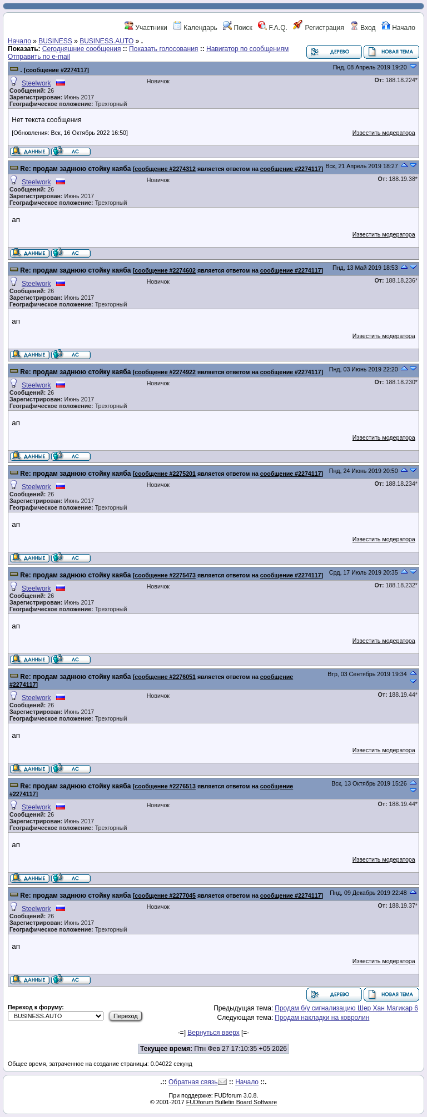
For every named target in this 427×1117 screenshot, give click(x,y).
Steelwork (36, 83)
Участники (146, 28)
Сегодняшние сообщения (81, 49)
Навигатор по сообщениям (247, 49)
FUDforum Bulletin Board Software (231, 1102)
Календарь (195, 28)
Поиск (237, 28)
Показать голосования (163, 49)
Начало (398, 28)
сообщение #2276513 (165, 786)
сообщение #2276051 (165, 676)
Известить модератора (383, 132)
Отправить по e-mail (39, 57)
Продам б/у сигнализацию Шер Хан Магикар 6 (346, 1008)
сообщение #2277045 (165, 895)
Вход (362, 28)
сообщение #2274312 (165, 168)
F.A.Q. (272, 28)
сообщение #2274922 (165, 372)
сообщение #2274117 (56, 70)
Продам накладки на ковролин (322, 1018)
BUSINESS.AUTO (106, 41)
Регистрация (318, 28)
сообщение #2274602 (165, 270)
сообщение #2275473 (165, 575)
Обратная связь (192, 1082)
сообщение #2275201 (165, 473)
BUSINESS (55, 41)
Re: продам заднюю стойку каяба (75, 169)
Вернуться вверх (213, 1033)
